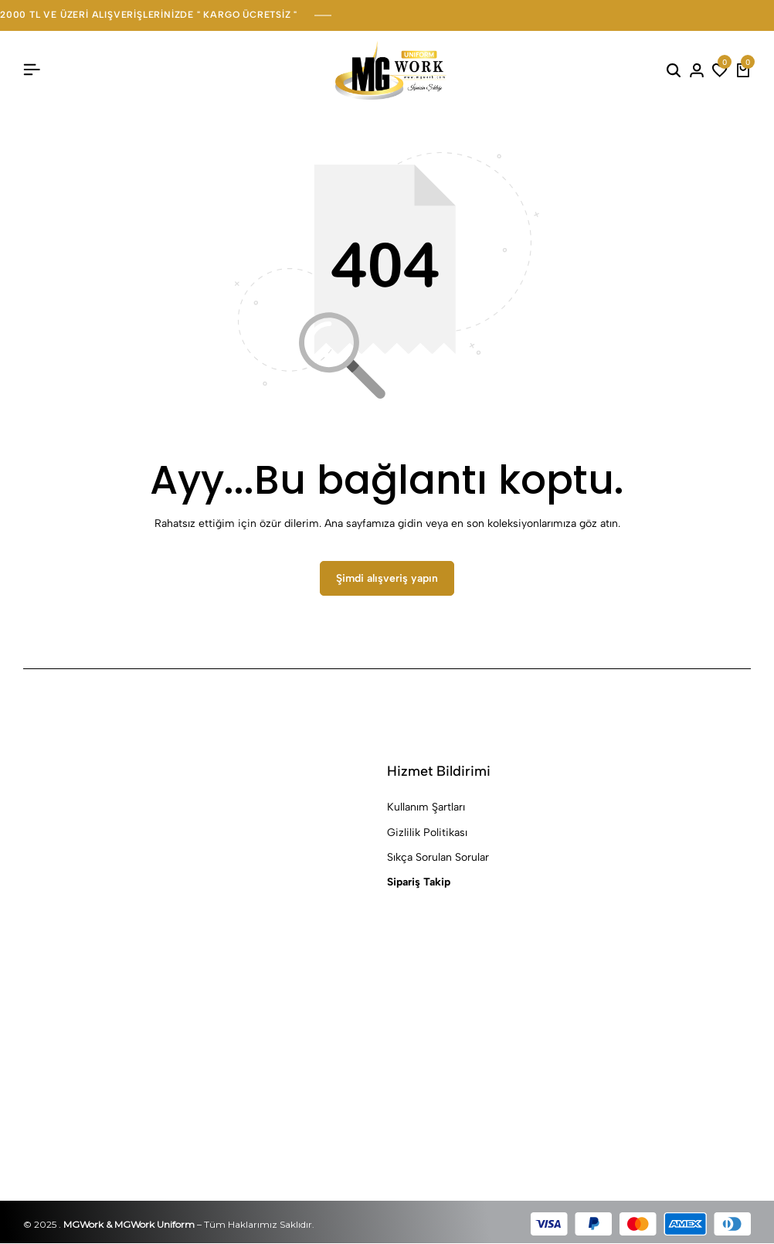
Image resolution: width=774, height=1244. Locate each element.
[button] (720, 70)
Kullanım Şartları (426, 807)
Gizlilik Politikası (427, 832)
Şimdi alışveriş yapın (387, 579)
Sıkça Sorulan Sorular (438, 858)
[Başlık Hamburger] (31, 70)
